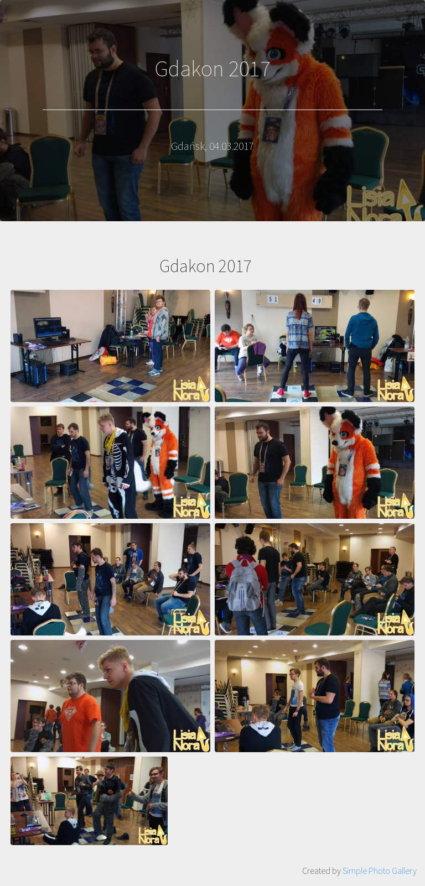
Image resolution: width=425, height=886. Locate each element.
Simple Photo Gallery (380, 870)
